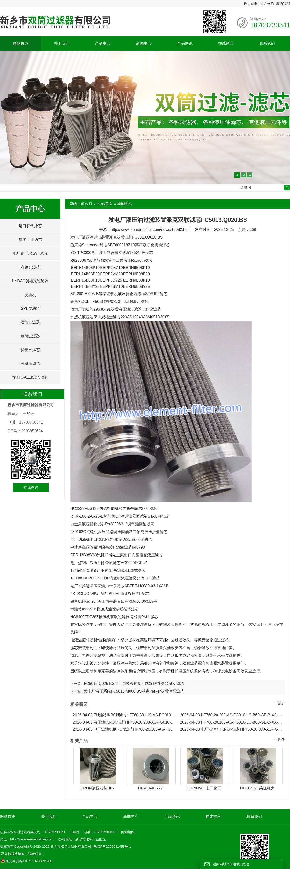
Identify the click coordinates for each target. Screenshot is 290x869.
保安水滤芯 (30, 350)
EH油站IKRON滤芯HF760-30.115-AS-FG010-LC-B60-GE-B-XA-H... (124, 715)
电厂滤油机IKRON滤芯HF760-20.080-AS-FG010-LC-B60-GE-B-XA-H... (231, 729)
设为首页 (250, 4)
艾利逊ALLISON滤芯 (30, 377)
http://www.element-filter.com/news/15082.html (150, 229)
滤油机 (30, 295)
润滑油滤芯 (30, 364)
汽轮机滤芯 (30, 267)
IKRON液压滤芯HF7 (97, 788)
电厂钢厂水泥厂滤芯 (30, 253)
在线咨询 (31, 487)
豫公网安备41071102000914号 (26, 861)
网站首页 (20, 43)
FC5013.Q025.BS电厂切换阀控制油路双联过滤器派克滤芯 (134, 683)
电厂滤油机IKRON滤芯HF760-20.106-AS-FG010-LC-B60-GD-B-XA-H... (124, 729)
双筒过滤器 (30, 322)
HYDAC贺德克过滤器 (30, 281)
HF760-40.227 (150, 788)
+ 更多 (279, 703)
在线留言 (226, 43)
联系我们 (283, 4)
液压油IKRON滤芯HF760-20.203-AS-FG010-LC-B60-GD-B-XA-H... (124, 722)
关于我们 (61, 43)
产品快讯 (185, 43)
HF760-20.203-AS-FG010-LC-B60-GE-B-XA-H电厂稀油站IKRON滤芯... (231, 715)
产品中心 (102, 43)
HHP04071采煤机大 (257, 788)
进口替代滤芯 (30, 226)
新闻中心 (144, 43)
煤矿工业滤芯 (30, 240)
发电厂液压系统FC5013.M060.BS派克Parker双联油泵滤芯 (134, 691)
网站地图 (128, 832)
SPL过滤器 (30, 308)
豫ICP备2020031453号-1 (112, 846)
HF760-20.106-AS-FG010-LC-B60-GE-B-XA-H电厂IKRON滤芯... (231, 722)
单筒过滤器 (30, 336)
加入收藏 (267, 4)
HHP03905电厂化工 (204, 788)
